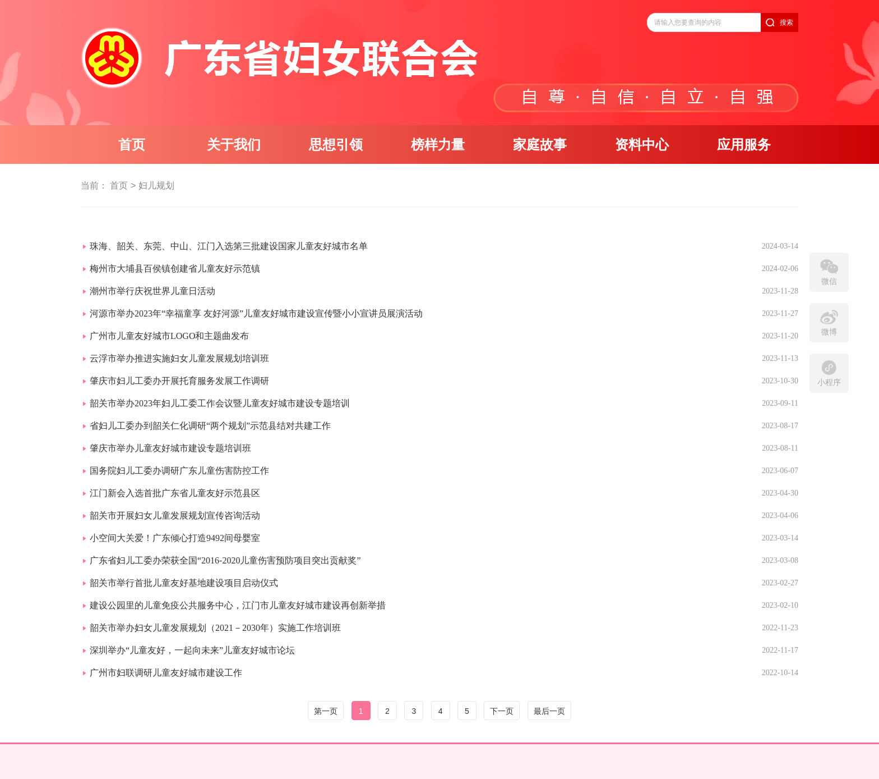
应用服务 (744, 145)
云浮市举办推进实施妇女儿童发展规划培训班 (179, 358)
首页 (131, 145)
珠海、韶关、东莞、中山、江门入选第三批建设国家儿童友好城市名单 (229, 246)
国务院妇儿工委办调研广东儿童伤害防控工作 (179, 470)
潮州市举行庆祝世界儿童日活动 (152, 291)
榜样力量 (438, 145)
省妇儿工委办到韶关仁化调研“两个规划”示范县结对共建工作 (210, 425)
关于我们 (234, 145)
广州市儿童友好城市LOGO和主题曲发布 (169, 336)
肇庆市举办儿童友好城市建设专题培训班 (170, 448)
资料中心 (642, 145)
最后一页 (549, 711)
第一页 (325, 711)
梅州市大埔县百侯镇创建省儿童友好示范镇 (175, 268)
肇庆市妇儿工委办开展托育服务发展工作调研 (179, 381)
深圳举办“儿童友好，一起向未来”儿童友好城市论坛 (192, 650)
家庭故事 (540, 145)
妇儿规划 (156, 185)
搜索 (786, 22)
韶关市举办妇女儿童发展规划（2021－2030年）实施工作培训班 (215, 628)
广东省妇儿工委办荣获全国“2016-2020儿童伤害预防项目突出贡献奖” (225, 560)
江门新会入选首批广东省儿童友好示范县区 (175, 493)
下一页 (501, 711)
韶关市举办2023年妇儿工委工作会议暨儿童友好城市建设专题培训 (220, 403)
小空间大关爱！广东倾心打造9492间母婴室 (175, 538)
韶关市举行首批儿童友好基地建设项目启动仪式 (184, 583)
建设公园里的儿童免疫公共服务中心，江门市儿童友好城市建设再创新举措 (238, 605)
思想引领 (336, 145)
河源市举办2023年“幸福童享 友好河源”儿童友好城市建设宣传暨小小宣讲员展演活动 (256, 313)
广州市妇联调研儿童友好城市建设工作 (166, 672)
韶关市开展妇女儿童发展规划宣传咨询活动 (175, 515)
